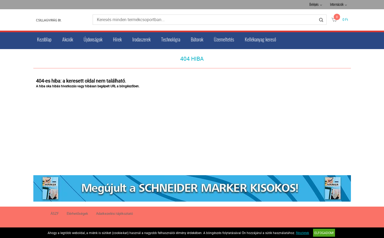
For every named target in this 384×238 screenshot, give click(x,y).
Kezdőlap (44, 40)
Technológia (170, 40)
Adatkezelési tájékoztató (114, 213)
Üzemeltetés (224, 40)
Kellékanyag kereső (260, 40)
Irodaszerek (141, 40)
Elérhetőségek (77, 213)
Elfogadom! (324, 233)
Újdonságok (93, 40)
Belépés (314, 5)
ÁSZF (55, 213)
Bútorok (197, 40)
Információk (337, 5)
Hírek (117, 40)
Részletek (302, 233)
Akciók (67, 40)
